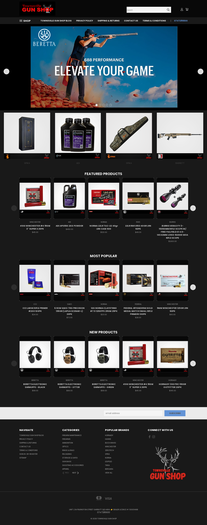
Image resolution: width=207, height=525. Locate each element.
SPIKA (107, 454)
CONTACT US (131, 20)
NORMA (108, 458)
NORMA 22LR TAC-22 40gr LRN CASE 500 (104, 227)
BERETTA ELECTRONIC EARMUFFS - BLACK (35, 386)
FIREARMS (66, 439)
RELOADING (67, 454)
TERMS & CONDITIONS (154, 20)
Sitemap (22, 458)
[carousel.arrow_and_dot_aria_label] (100, 105)
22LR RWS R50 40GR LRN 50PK (138, 227)
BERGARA (109, 469)
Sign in (22, 454)
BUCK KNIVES (110, 443)
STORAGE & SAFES (70, 458)
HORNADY (109, 435)
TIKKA (107, 465)
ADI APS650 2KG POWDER (69, 225)
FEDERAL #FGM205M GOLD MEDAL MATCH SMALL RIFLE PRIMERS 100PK (138, 311)
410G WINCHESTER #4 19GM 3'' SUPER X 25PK (35, 227)
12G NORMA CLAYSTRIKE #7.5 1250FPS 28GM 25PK (103, 310)
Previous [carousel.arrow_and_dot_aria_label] (6, 71)
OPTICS (65, 446)
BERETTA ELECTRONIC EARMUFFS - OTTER (69, 386)
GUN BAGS (66, 461)
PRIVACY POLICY (84, 20)
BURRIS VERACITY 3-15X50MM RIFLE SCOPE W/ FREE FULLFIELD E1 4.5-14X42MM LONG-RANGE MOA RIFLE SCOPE (172, 231)
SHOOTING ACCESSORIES (73, 465)
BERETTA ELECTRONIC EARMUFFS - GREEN (104, 386)
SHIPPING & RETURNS (108, 20)
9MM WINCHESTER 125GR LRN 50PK (172, 310)
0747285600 (181, 20)
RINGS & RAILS (68, 450)
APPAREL (65, 469)
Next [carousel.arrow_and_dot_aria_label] (200, 71)
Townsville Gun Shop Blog (56, 20)
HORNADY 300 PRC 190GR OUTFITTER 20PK (172, 386)
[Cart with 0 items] (186, 9)
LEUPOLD (108, 461)
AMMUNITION (67, 443)
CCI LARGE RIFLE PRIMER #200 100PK (35, 310)
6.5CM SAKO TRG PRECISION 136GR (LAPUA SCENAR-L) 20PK (69, 311)
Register (33, 454)
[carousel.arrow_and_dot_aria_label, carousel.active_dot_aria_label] (96, 105)
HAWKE (108, 439)
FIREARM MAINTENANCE (72, 435)
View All (108, 472)
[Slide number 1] (103, 67)
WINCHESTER (110, 446)
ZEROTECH (109, 450)
